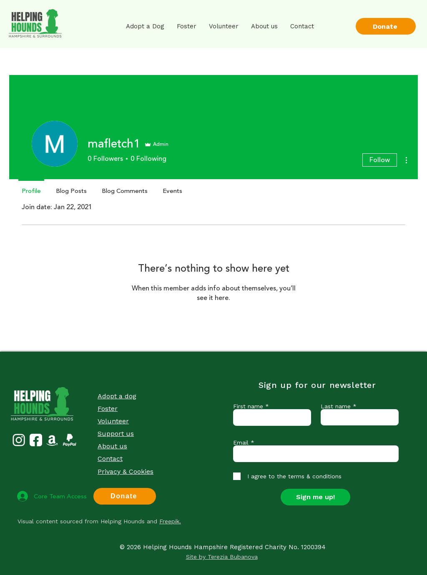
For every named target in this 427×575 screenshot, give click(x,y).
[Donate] (386, 26)
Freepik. (170, 521)
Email (241, 442)
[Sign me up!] (315, 497)
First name (248, 406)
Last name (336, 406)
